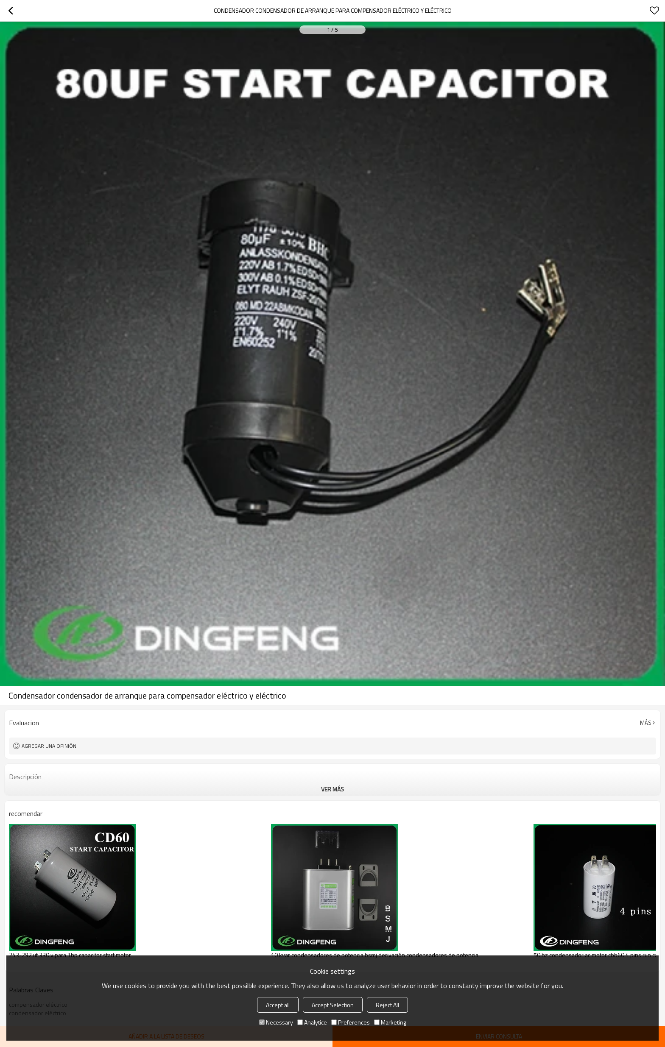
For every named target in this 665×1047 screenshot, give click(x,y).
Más (645, 722)
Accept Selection (333, 1004)
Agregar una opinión (49, 746)
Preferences (350, 1022)
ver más (332, 789)
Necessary (276, 1022)
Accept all (278, 1004)
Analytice (312, 1022)
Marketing (390, 1022)
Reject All (387, 1004)
